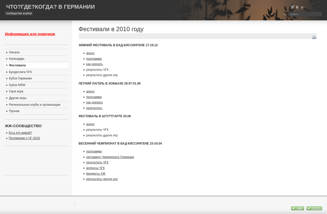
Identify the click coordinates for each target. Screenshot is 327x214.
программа (94, 59)
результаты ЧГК (97, 162)
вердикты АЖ (96, 173)
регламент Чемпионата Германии (110, 157)
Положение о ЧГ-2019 (24, 138)
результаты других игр (102, 179)
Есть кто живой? (20, 133)
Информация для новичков (30, 34)
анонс (90, 53)
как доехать (94, 64)
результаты (94, 108)
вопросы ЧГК (95, 168)
